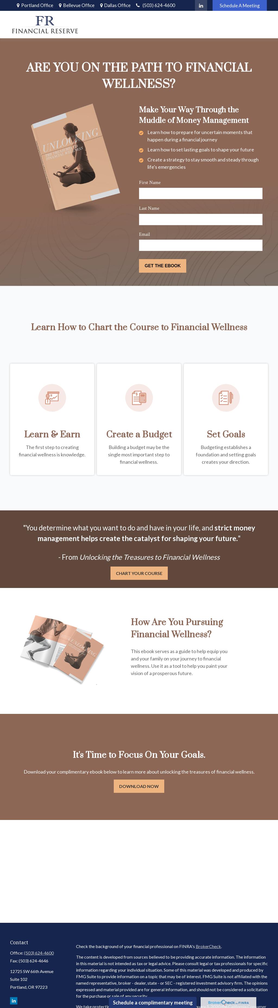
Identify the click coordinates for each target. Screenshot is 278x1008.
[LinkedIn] (201, 5)
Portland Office (37, 5)
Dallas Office (117, 5)
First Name (150, 182)
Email (144, 234)
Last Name (149, 208)
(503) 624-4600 (155, 5)
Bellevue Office (78, 5)
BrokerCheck (208, 946)
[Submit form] (162, 266)
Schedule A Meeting (240, 5)
